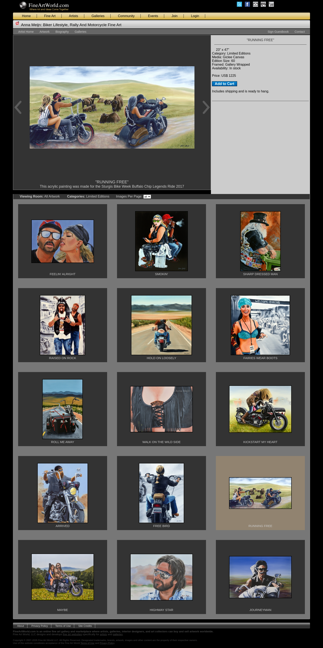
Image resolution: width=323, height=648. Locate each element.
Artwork (45, 31)
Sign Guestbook (278, 31)
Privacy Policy (40, 625)
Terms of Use (63, 625)
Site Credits (85, 625)
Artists (73, 16)
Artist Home (26, 31)
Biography (62, 31)
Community (126, 16)
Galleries (97, 16)
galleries (118, 634)
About (20, 625)
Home (26, 16)
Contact (300, 31)
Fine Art (49, 16)
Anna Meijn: (31, 25)
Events (153, 16)
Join (175, 16)
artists (103, 634)
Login (195, 16)
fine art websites (72, 634)
